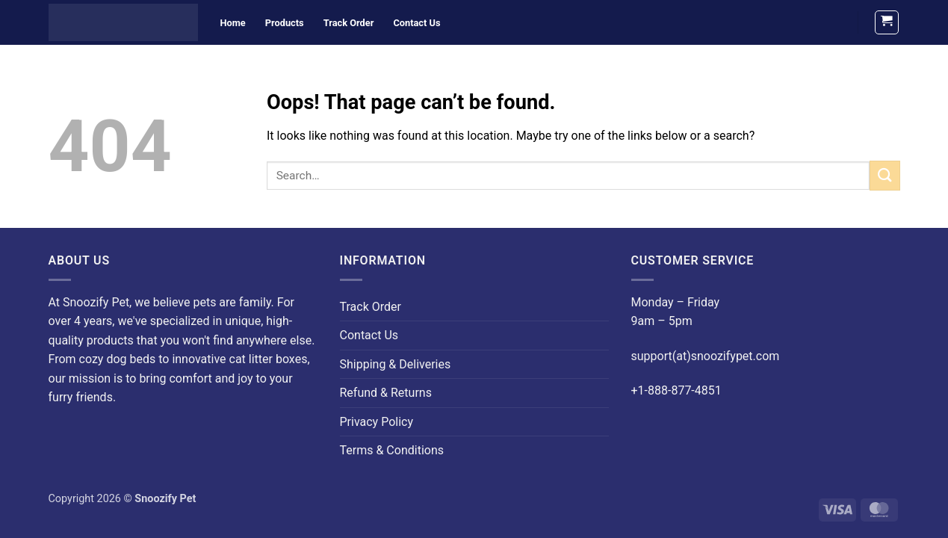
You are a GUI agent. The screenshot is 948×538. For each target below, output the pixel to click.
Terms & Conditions (392, 450)
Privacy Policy (377, 422)
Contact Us (416, 22)
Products (284, 22)
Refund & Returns (386, 393)
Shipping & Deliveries (395, 364)
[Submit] (884, 175)
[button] (887, 22)
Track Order (348, 22)
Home (233, 22)
